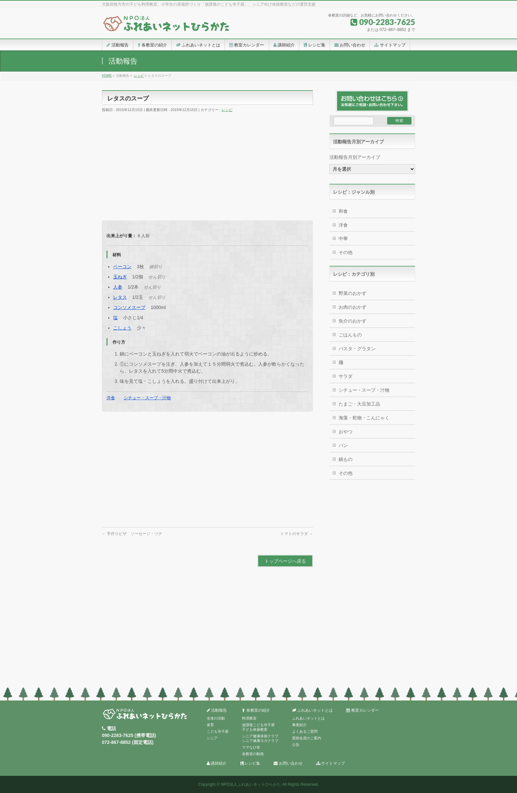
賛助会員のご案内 (306, 738)
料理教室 (249, 718)
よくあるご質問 (305, 731)
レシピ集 (250, 763)
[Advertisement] (207, 164)
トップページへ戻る (285, 561)
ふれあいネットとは (312, 710)
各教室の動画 (253, 754)
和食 (343, 211)
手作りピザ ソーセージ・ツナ (132, 533)
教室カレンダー (362, 710)
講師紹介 (217, 763)
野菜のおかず (352, 293)
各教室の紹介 (256, 710)
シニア (212, 738)
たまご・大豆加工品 (359, 404)
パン (343, 445)
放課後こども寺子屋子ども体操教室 (258, 727)
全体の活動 (216, 718)
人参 (117, 287)
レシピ (227, 110)
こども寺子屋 (217, 731)
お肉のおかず (352, 307)
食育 (210, 725)
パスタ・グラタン (357, 348)
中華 (343, 238)
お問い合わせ (288, 763)
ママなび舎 (251, 747)
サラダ (345, 376)
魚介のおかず (352, 321)
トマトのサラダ (296, 533)
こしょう (122, 327)
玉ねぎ (120, 276)
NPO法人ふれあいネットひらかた (251, 784)
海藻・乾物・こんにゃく (364, 417)
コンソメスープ (129, 307)
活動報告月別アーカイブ (354, 157)
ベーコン (122, 266)
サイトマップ (330, 763)
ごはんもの (350, 334)
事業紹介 (299, 725)
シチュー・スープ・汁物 (147, 397)
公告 (295, 745)
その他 (345, 252)
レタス (120, 297)
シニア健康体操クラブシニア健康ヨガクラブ (260, 738)
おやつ (345, 431)
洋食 (110, 397)
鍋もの (345, 459)
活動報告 (217, 710)
